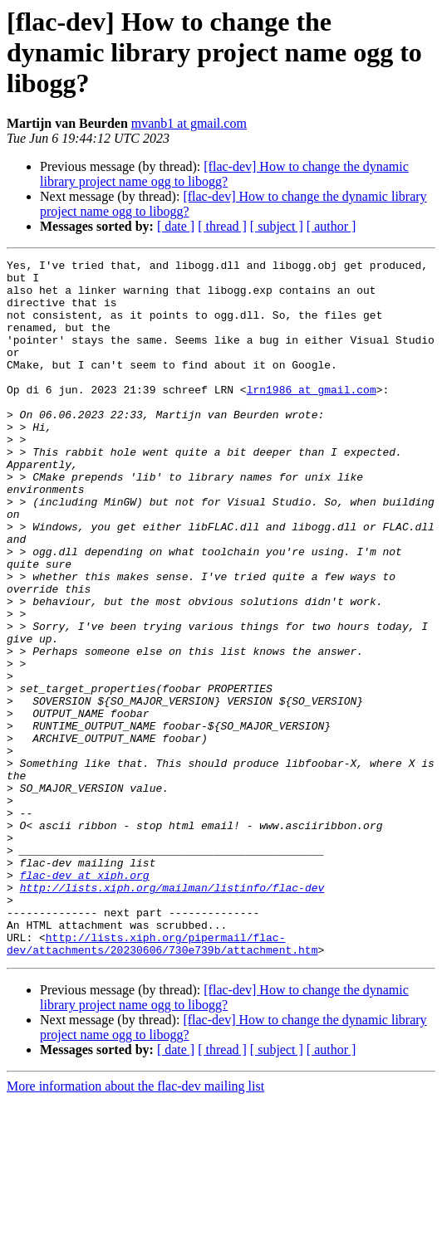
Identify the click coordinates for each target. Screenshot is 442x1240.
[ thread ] (222, 226)
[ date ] (175, 226)
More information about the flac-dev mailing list (135, 1225)
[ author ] (331, 226)
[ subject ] (276, 226)
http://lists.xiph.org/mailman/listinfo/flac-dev (172, 1014)
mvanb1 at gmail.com (189, 123)
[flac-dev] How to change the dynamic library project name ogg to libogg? (224, 173)
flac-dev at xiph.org (85, 999)
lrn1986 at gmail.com (311, 416)
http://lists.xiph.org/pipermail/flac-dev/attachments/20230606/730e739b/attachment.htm (162, 1081)
